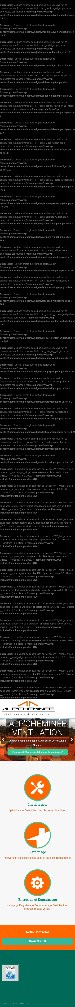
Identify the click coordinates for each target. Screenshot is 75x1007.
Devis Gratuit (37, 941)
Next (71, 740)
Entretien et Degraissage (37, 899)
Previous (3, 740)
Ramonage (37, 852)
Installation (37, 804)
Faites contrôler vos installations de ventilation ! (37, 752)
